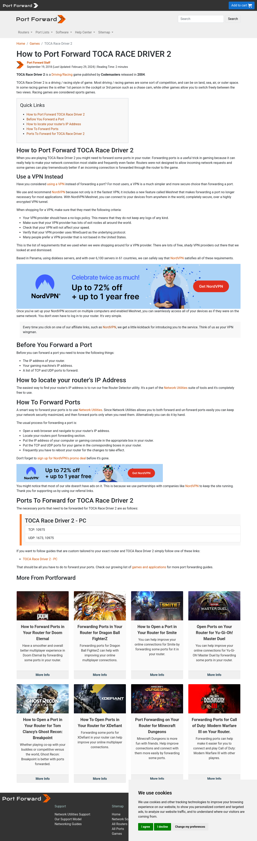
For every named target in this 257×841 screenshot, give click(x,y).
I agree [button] (145, 826)
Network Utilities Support (72, 814)
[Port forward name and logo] (20, 5)
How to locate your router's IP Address (54, 124)
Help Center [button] (84, 32)
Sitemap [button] (104, 32)
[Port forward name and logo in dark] (41, 18)
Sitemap (118, 806)
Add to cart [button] (241, 5)
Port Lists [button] (43, 32)
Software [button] (62, 32)
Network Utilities (176, 388)
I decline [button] (162, 826)
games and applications (149, 567)
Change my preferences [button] (190, 826)
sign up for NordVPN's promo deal (61, 458)
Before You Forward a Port (45, 119)
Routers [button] (24, 32)
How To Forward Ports (42, 129)
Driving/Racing (62, 74)
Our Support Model (68, 819)
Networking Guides (68, 824)
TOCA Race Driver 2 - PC (40, 559)
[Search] (201, 19)
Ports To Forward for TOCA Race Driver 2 (56, 134)
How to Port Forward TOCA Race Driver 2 (56, 114)
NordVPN (58, 192)
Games (35, 43)
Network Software (125, 819)
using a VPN (55, 184)
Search (233, 19)
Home (20, 43)
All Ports (118, 829)
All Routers (119, 824)
